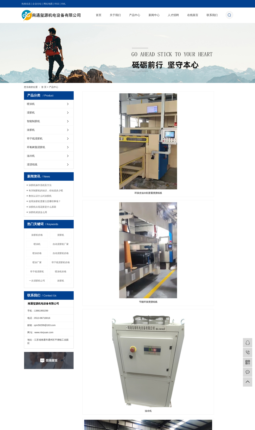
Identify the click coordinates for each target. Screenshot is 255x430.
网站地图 (48, 3)
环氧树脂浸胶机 (36, 147)
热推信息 (26, 3)
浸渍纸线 (32, 164)
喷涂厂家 (37, 262)
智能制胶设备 (105, 308)
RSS (56, 3)
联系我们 (212, 15)
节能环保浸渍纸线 (157, 129)
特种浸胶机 (105, 173)
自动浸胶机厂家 (61, 244)
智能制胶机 (33, 121)
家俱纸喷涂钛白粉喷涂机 (156, 263)
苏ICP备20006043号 (103, 425)
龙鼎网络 (158, 425)
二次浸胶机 (105, 218)
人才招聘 (173, 15)
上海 (188, 425)
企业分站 (37, 3)
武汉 (183, 425)
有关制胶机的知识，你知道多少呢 (46, 190)
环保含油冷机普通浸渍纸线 (105, 129)
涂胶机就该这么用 (38, 212)
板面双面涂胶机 (208, 263)
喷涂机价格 (60, 271)
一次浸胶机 (207, 173)
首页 (98, 15)
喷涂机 (31, 104)
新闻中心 (154, 15)
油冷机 (31, 155)
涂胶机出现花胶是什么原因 (42, 207)
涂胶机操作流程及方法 (40, 185)
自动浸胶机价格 (61, 253)
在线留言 (192, 15)
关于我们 (115, 15)
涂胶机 (31, 129)
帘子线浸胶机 (35, 138)
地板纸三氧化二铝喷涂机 (156, 218)
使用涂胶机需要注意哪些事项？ (45, 201)
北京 (193, 425)
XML (63, 3)
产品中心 (134, 15)
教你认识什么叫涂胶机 (40, 196)
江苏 (177, 425)
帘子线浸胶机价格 (61, 262)
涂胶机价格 (37, 235)
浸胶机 (31, 112)
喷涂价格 (37, 253)
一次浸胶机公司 (37, 280)
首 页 (43, 87)
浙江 (198, 425)
